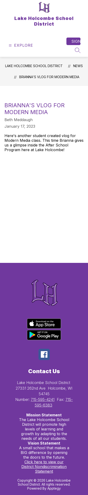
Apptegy (54, 488)
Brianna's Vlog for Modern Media (49, 77)
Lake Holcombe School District (34, 66)
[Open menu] (20, 45)
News (78, 66)
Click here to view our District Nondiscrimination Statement (44, 467)
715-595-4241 (42, 399)
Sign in (75, 41)
